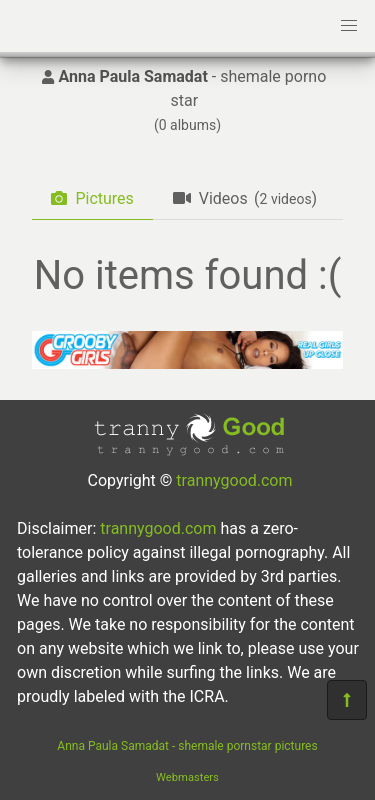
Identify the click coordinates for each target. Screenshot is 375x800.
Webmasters (187, 777)
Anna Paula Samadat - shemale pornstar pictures (187, 746)
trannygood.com (234, 480)
